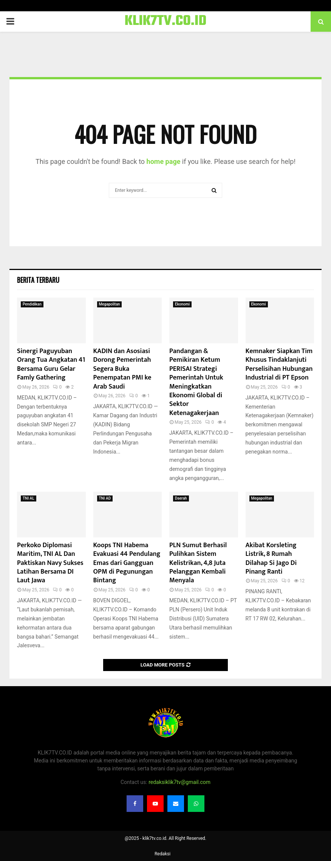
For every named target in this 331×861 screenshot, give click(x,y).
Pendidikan (32, 304)
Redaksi (162, 853)
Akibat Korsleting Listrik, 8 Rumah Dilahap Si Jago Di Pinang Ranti (271, 558)
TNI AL (28, 498)
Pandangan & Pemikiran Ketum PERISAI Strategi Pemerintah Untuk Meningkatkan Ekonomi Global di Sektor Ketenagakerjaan (196, 382)
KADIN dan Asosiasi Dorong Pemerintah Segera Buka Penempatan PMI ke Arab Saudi (122, 369)
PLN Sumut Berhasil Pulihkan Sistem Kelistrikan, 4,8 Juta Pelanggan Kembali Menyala (198, 563)
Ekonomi (182, 304)
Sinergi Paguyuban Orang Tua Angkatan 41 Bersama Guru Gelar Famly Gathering (51, 364)
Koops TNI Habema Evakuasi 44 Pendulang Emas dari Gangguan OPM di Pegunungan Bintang (127, 563)
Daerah (181, 498)
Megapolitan (109, 304)
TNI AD (105, 498)
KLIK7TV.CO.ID (166, 21)
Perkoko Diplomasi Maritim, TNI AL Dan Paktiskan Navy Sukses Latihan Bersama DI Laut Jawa (50, 563)
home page (164, 161)
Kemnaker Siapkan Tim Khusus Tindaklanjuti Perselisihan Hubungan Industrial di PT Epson (279, 364)
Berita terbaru (38, 280)
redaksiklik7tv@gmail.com (179, 782)
